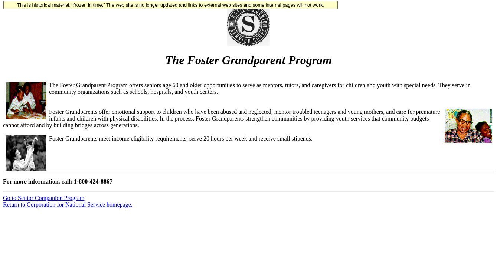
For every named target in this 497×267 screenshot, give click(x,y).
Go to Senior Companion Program (44, 198)
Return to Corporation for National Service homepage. (68, 204)
